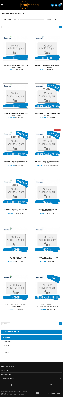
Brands (8, 337)
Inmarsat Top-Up (12, 332)
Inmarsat (7, 345)
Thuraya (6, 352)
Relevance (6, 27)
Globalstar (7, 341)
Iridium (6, 349)
